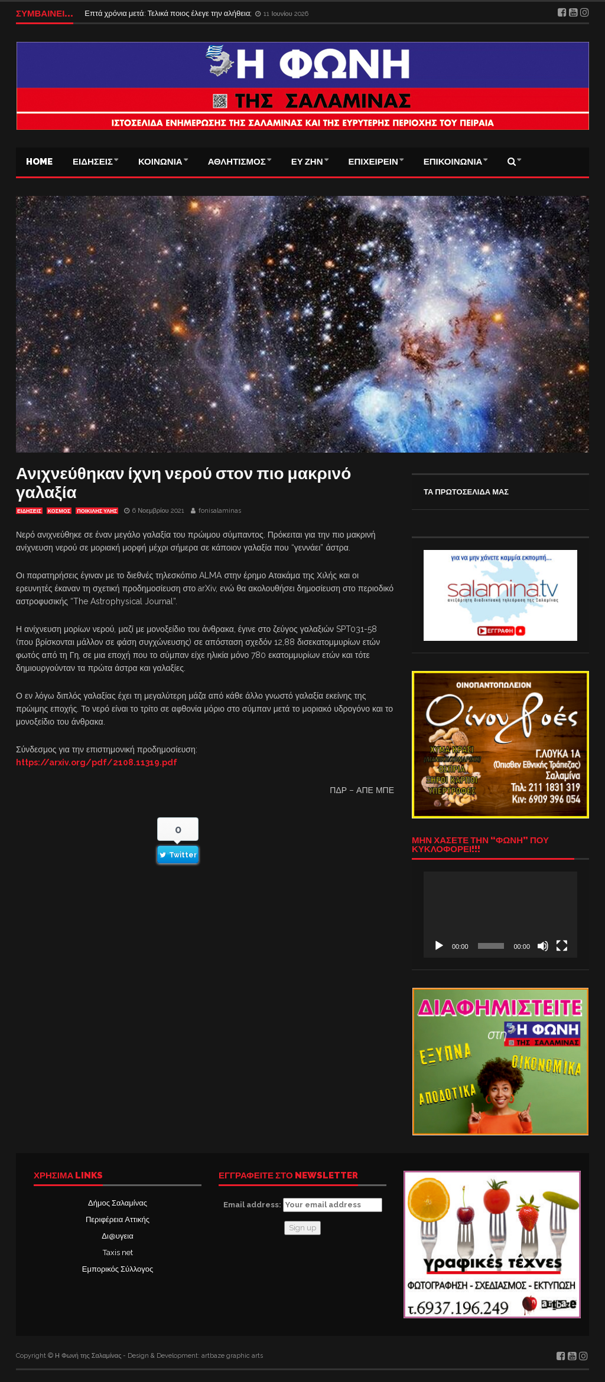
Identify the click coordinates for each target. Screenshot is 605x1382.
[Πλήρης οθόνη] (562, 946)
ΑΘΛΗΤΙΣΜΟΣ (237, 161)
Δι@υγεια (117, 1236)
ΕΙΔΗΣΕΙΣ (93, 161)
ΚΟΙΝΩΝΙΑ (160, 161)
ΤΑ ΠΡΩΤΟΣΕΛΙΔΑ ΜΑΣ (466, 491)
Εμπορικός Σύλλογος (117, 1269)
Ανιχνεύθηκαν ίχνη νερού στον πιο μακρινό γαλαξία (183, 483)
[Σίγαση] (543, 946)
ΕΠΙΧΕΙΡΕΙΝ (373, 161)
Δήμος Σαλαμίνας (117, 1202)
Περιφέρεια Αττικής (117, 1219)
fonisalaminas (220, 511)
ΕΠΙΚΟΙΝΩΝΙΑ (453, 161)
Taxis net (118, 1252)
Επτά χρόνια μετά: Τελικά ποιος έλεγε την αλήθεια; (168, 13)
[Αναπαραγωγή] (439, 946)
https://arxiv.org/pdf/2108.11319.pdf (96, 762)
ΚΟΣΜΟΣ (59, 511)
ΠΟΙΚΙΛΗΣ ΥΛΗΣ (97, 511)
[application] (500, 915)
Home (39, 161)
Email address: (302, 1205)
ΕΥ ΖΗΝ (307, 161)
